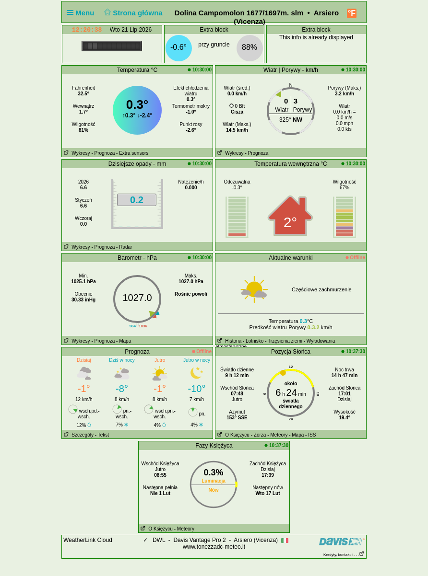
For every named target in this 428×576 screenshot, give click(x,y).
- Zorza (258, 435)
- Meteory (277, 435)
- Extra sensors (132, 153)
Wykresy (76, 153)
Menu (82, 13)
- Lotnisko (253, 341)
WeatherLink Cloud (87, 540)
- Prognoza (103, 153)
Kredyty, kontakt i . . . (344, 555)
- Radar (124, 247)
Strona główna (132, 13)
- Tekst (102, 435)
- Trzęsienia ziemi (283, 341)
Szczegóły (78, 435)
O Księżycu (232, 435)
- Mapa (123, 341)
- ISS (310, 435)
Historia (228, 341)
